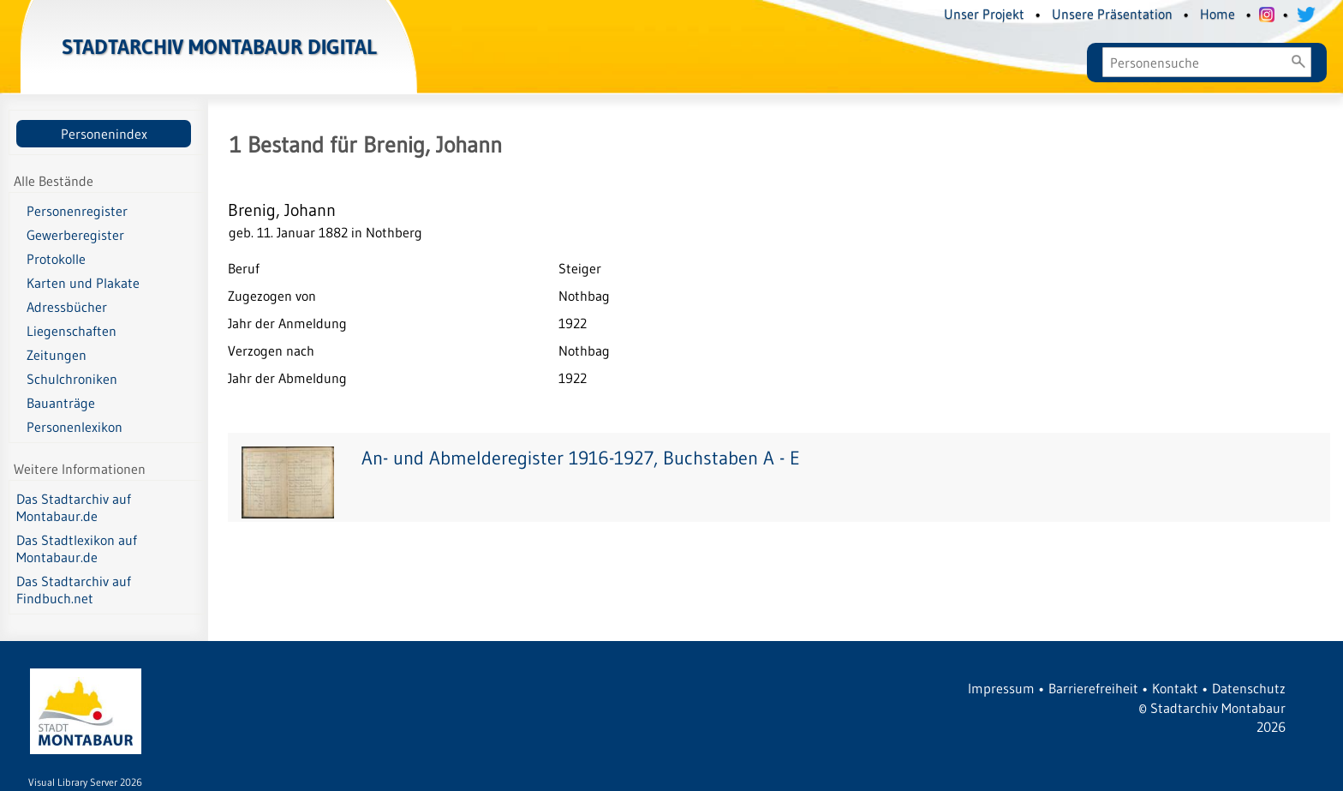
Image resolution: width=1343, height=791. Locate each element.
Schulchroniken (72, 378)
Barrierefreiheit (1093, 688)
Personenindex (104, 133)
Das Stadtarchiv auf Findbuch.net (73, 589)
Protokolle (56, 258)
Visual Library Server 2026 (85, 782)
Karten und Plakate (83, 282)
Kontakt (1175, 688)
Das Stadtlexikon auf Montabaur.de (76, 548)
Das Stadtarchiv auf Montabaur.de (73, 507)
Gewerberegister (75, 234)
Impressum (1001, 688)
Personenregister (77, 210)
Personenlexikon (74, 426)
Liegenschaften (71, 330)
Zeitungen (57, 354)
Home (1217, 13)
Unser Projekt (984, 13)
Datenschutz (1249, 688)
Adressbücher (67, 306)
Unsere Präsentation (1112, 13)
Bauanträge (61, 402)
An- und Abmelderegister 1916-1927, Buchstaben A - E (580, 458)
